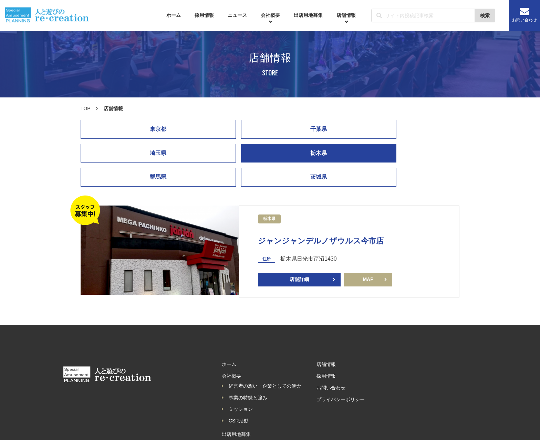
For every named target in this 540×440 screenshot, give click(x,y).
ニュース (237, 15)
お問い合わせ (524, 14)
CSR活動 (235, 396)
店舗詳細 (299, 255)
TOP (86, 108)
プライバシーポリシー (340, 375)
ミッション (237, 385)
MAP (368, 255)
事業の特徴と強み (244, 373)
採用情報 (204, 15)
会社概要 (270, 18)
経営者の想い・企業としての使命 (261, 362)
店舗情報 (346, 18)
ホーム (173, 15)
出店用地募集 (308, 15)
